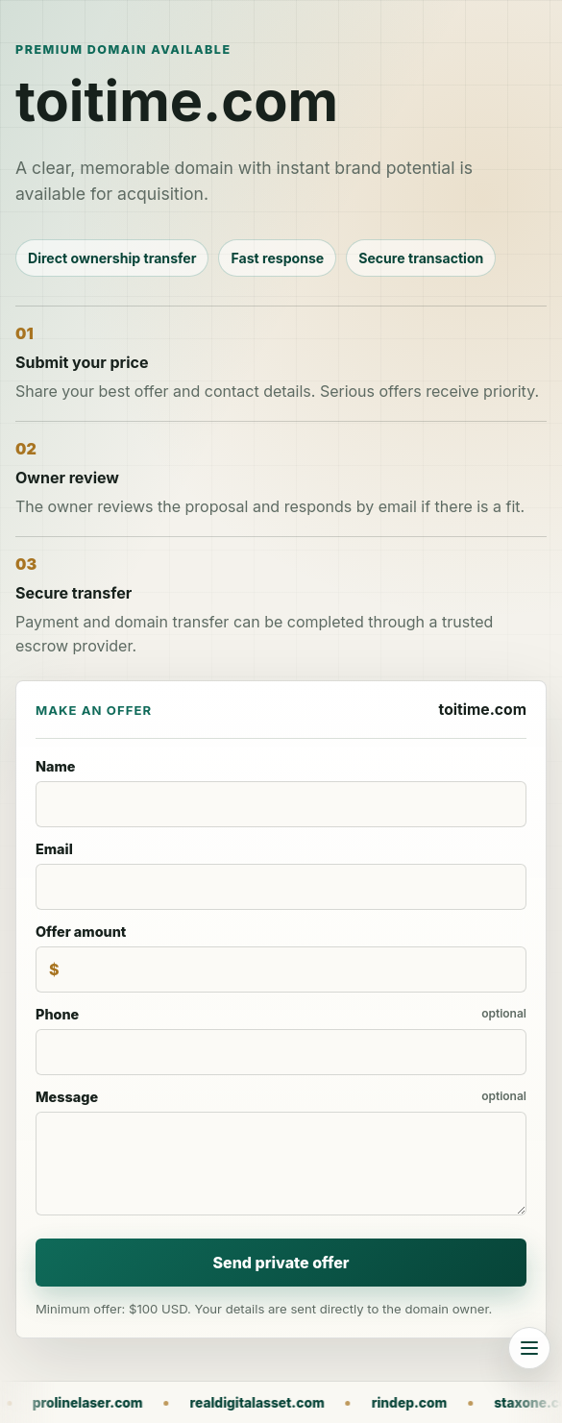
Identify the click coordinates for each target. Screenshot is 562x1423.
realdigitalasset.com (280, 1403)
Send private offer (280, 1262)
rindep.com (433, 1403)
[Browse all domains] (529, 1348)
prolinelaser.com (111, 1403)
